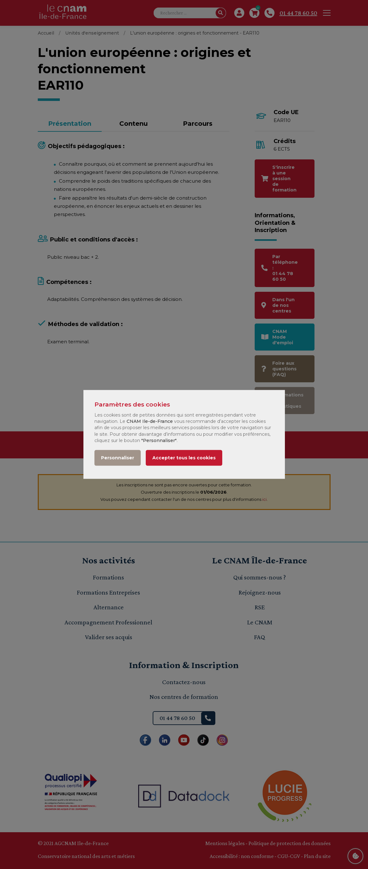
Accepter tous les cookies (184, 458)
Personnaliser (117, 458)
